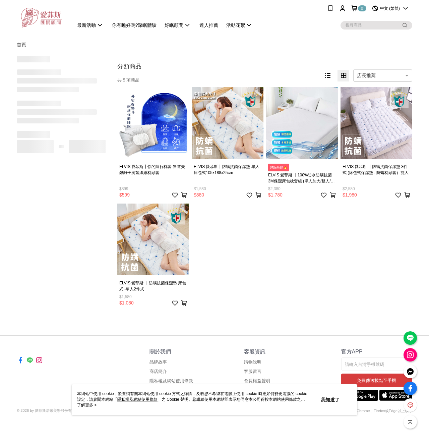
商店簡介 (158, 371)
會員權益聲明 (257, 380)
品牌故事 (158, 362)
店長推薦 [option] (366, 75)
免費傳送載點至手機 (376, 380)
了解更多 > (87, 405)
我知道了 (330, 399)
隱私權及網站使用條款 (171, 380)
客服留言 (252, 371)
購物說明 (252, 362)
